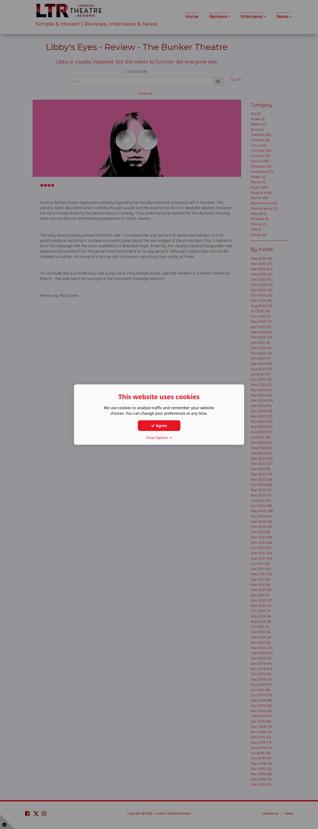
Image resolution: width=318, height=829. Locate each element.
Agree (159, 425)
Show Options (159, 437)
